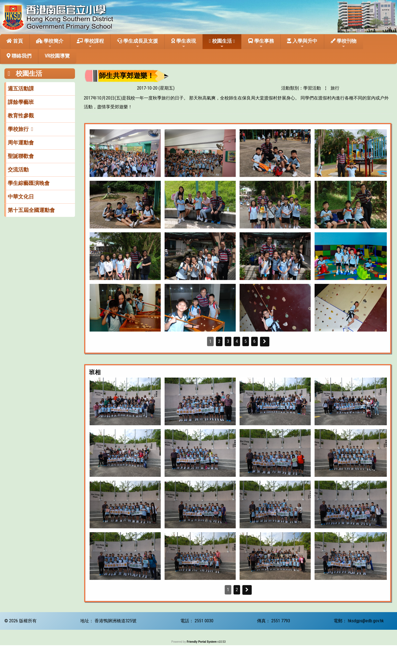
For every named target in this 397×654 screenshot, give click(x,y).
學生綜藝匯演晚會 (29, 183)
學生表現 (183, 43)
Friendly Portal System (202, 641)
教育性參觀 (21, 115)
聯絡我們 (19, 56)
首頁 (14, 41)
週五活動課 (21, 88)
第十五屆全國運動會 (31, 210)
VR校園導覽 (57, 56)
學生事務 (261, 43)
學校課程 (90, 43)
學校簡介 (49, 43)
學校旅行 (18, 129)
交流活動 (18, 169)
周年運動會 (21, 142)
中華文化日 (21, 196)
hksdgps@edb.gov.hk (366, 620)
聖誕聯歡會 (21, 156)
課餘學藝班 (21, 102)
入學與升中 (302, 43)
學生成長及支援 (137, 43)
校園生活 (220, 43)
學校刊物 (343, 43)
